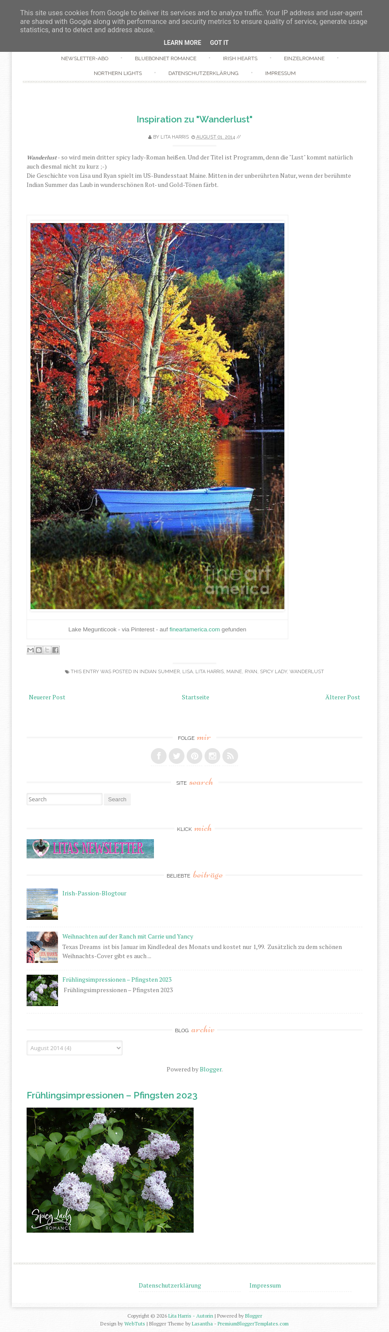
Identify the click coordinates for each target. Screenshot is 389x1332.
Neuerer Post (47, 697)
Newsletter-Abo (84, 58)
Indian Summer (160, 671)
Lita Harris (209, 671)
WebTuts (134, 1323)
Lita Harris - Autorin (190, 1315)
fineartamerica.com (195, 629)
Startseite (195, 697)
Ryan (251, 671)
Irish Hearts (240, 58)
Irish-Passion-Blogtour (94, 893)
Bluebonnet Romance (165, 58)
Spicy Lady (273, 671)
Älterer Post (342, 697)
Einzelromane (304, 58)
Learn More (182, 42)
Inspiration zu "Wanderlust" (194, 119)
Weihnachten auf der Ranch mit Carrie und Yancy (127, 936)
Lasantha (202, 1323)
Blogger (211, 1069)
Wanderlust (307, 671)
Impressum (280, 73)
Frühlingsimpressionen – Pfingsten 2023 (116, 979)
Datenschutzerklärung (203, 73)
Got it (219, 42)
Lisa (187, 671)
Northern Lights (118, 73)
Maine (234, 671)
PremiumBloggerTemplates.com (253, 1323)
